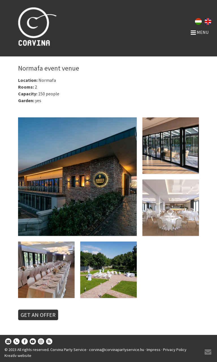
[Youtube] (32, 341)
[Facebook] (24, 341)
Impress (153, 349)
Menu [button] (200, 32)
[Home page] (49, 26)
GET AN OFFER (38, 314)
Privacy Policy (174, 349)
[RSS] (49, 341)
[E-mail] (8, 341)
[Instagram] (41, 341)
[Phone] (16, 341)
